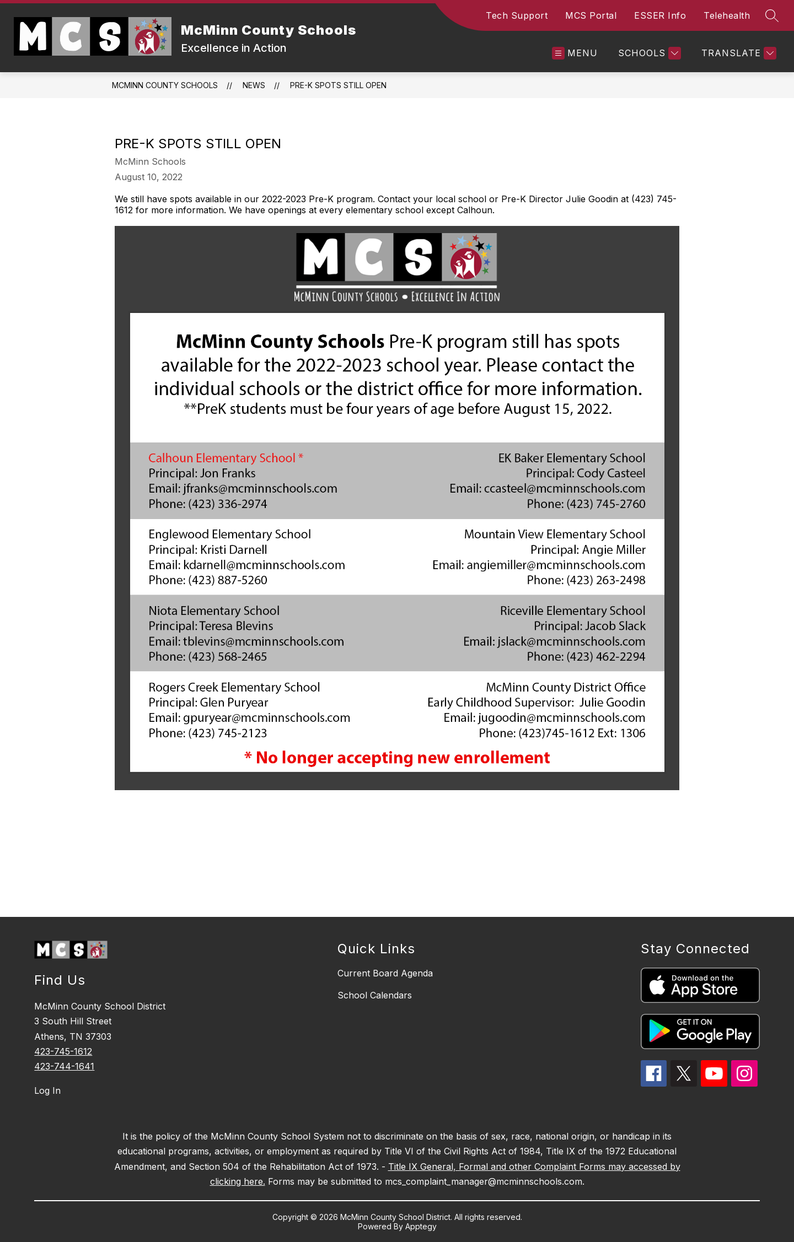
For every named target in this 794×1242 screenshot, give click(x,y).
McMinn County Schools (165, 85)
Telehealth (727, 15)
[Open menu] (575, 53)
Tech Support (517, 15)
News (254, 85)
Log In (47, 1090)
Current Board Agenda (385, 973)
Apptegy (421, 1226)
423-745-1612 (63, 1051)
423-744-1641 (64, 1066)
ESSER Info (660, 15)
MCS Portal (590, 15)
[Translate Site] (737, 53)
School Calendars (374, 995)
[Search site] (772, 15)
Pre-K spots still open (338, 85)
